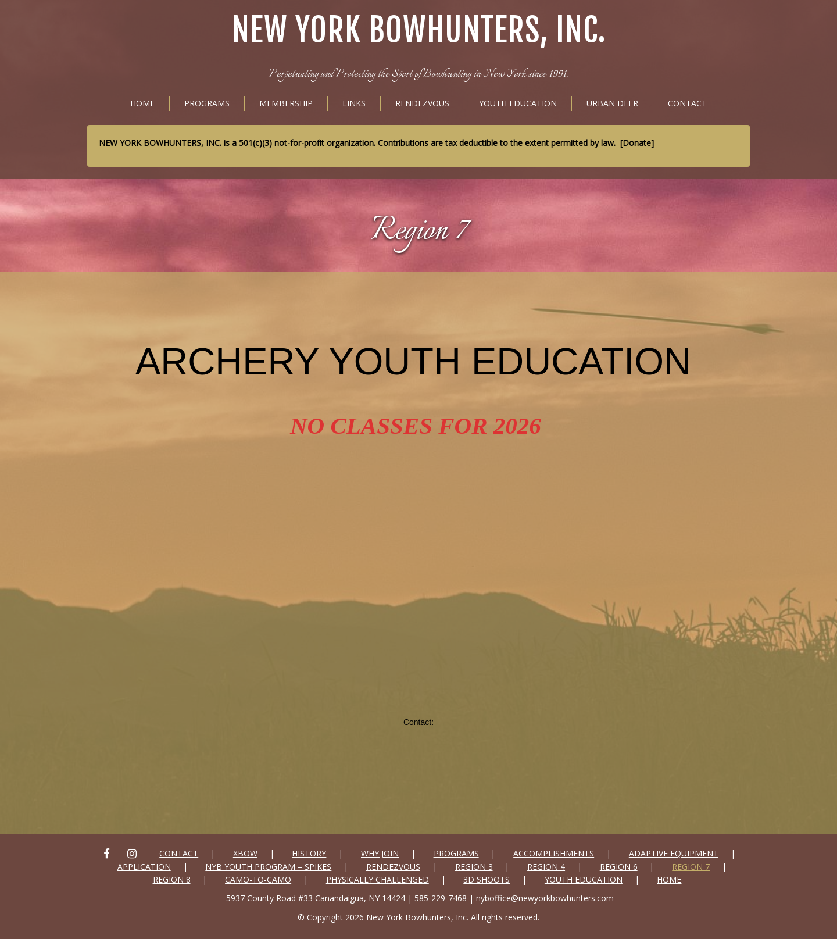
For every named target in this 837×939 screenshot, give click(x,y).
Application (144, 866)
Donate (637, 142)
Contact (687, 103)
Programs (207, 103)
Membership (286, 103)
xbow (245, 853)
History (309, 853)
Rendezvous (422, 103)
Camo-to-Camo (258, 879)
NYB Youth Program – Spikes (268, 866)
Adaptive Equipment (673, 853)
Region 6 (619, 866)
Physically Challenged (377, 879)
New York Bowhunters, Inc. (419, 30)
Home (142, 103)
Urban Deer (612, 103)
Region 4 (546, 866)
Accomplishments (553, 853)
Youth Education (518, 103)
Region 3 (474, 866)
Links (354, 103)
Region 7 (419, 231)
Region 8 (172, 879)
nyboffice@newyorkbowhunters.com (545, 898)
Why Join (380, 853)
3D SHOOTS (486, 879)
